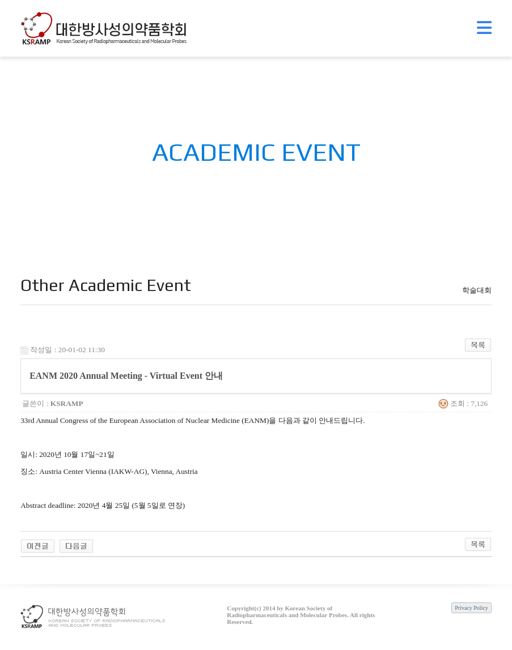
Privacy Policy (471, 608)
